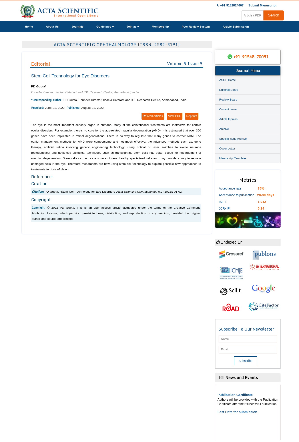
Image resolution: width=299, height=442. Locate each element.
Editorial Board (228, 89)
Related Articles (153, 116)
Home (29, 26)
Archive (224, 129)
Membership (160, 26)
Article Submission (236, 26)
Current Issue (228, 109)
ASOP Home (227, 80)
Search (273, 15)
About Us (52, 26)
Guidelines (105, 26)
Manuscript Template (232, 158)
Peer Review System (196, 26)
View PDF (174, 116)
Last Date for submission (237, 412)
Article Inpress (228, 119)
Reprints (191, 116)
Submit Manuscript (262, 5)
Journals (78, 26)
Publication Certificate (235, 395)
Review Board (228, 99)
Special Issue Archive (233, 138)
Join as (133, 26)
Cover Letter (227, 148)
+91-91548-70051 (251, 56)
